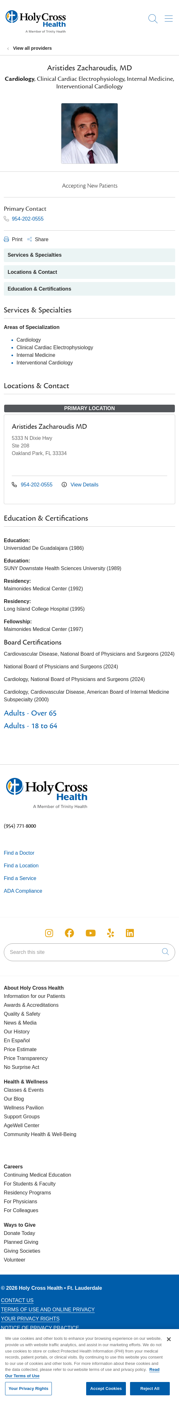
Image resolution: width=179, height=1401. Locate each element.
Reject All (149, 1391)
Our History (17, 1031)
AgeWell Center (21, 1125)
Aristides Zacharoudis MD (49, 426)
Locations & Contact (32, 272)
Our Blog (14, 1099)
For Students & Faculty (30, 1183)
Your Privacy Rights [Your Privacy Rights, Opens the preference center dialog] (28, 1391)
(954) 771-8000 (20, 826)
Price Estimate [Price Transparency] (20, 1049)
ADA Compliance (23, 891)
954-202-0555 (24, 219)
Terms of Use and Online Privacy (48, 1309)
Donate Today (19, 1233)
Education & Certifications (39, 289)
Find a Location (21, 865)
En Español (17, 1040)
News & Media (20, 1022)
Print (13, 239)
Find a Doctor (19, 853)
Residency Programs (27, 1192)
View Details (80, 484)
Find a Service (20, 878)
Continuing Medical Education (37, 1175)
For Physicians (20, 1201)
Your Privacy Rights (30, 1318)
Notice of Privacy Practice (40, 1328)
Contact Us (17, 1300)
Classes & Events (24, 1090)
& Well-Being (61, 1134)
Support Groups (22, 1116)
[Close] (169, 1342)
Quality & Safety (22, 1014)
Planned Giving (21, 1242)
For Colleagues (21, 1210)
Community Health (25, 1134)
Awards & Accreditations (31, 1005)
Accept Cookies (106, 1391)
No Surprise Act (21, 1067)
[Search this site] (89, 952)
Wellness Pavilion (24, 1107)
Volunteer (14, 1260)
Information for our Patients (34, 996)
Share (37, 239)
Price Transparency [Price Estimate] (26, 1058)
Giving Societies (22, 1251)
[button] (170, 16)
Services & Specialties (35, 255)
